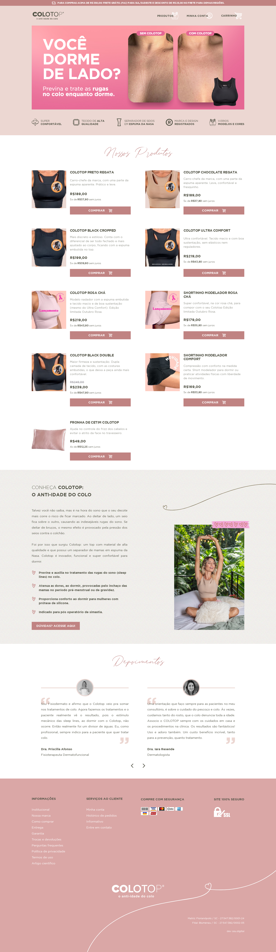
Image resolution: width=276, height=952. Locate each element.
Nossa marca (41, 815)
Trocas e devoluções (46, 839)
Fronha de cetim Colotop (94, 422)
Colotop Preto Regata (92, 172)
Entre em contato (99, 827)
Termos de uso (42, 857)
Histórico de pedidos (101, 815)
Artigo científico (43, 863)
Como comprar (43, 821)
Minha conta (95, 809)
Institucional (40, 809)
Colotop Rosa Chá (87, 293)
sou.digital (238, 931)
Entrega (37, 827)
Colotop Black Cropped (93, 230)
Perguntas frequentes (47, 845)
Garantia (38, 833)
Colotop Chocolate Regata (210, 172)
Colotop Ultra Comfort (207, 230)
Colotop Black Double (92, 355)
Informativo (94, 821)
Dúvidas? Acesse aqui (55, 625)
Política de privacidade (48, 851)
